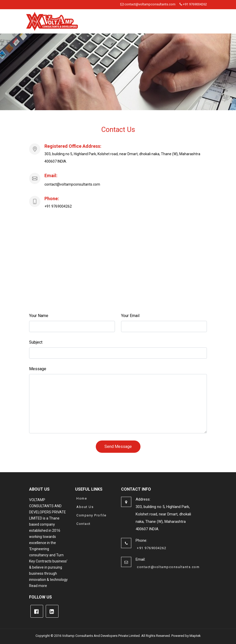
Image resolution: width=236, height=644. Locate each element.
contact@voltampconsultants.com (147, 4)
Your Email (130, 315)
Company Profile (91, 515)
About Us (84, 507)
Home (81, 498)
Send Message (118, 446)
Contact (83, 523)
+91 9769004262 (193, 4)
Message (37, 368)
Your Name (38, 315)
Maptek (195, 636)
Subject (35, 342)
